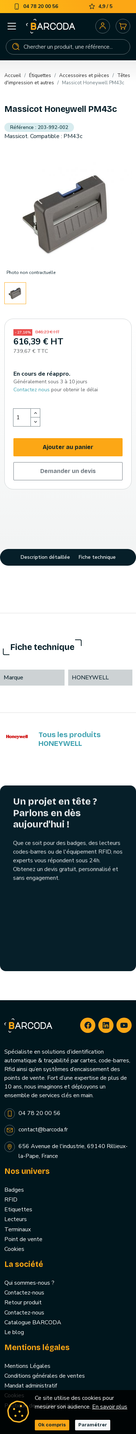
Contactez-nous (24, 1293)
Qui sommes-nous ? (29, 1283)
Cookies (14, 1249)
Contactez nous (31, 389)
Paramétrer (92, 1425)
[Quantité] (22, 417)
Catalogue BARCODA (32, 1322)
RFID (10, 1200)
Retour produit (23, 1302)
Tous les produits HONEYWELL (69, 739)
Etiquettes (18, 1209)
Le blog (14, 1332)
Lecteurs (15, 1219)
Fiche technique (97, 557)
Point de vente (23, 1239)
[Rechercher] (68, 46)
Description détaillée (45, 557)
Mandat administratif (30, 1386)
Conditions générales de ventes (44, 1376)
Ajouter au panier (68, 447)
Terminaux (17, 1229)
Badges (14, 1190)
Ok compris (52, 1425)
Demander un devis (68, 471)
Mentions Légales (27, 1366)
